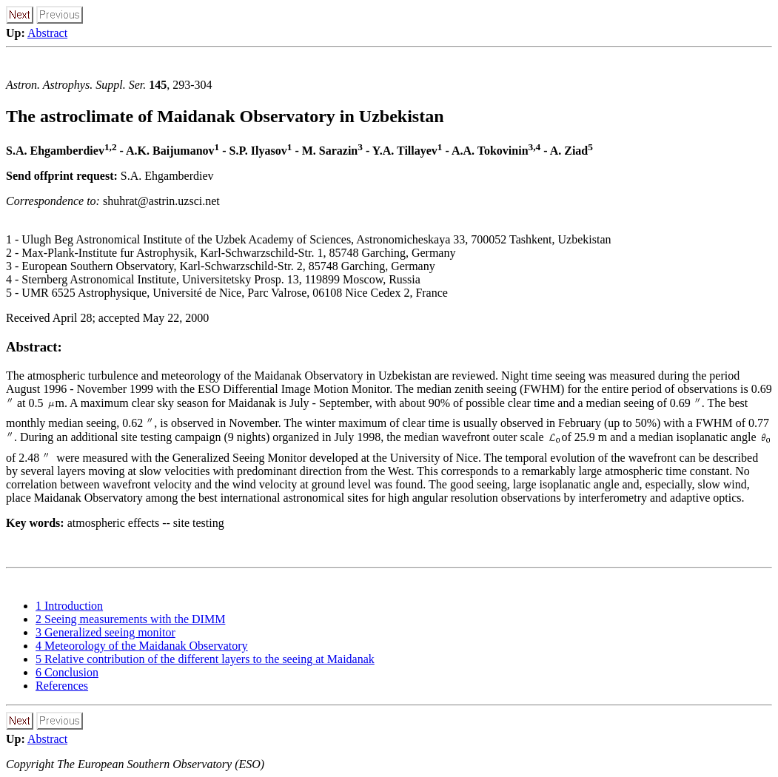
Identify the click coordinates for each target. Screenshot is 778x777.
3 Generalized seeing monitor (105, 632)
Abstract (47, 33)
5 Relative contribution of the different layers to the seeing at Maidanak (205, 659)
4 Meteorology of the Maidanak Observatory (142, 645)
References (62, 685)
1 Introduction (69, 605)
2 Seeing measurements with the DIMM (130, 619)
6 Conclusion (67, 672)
